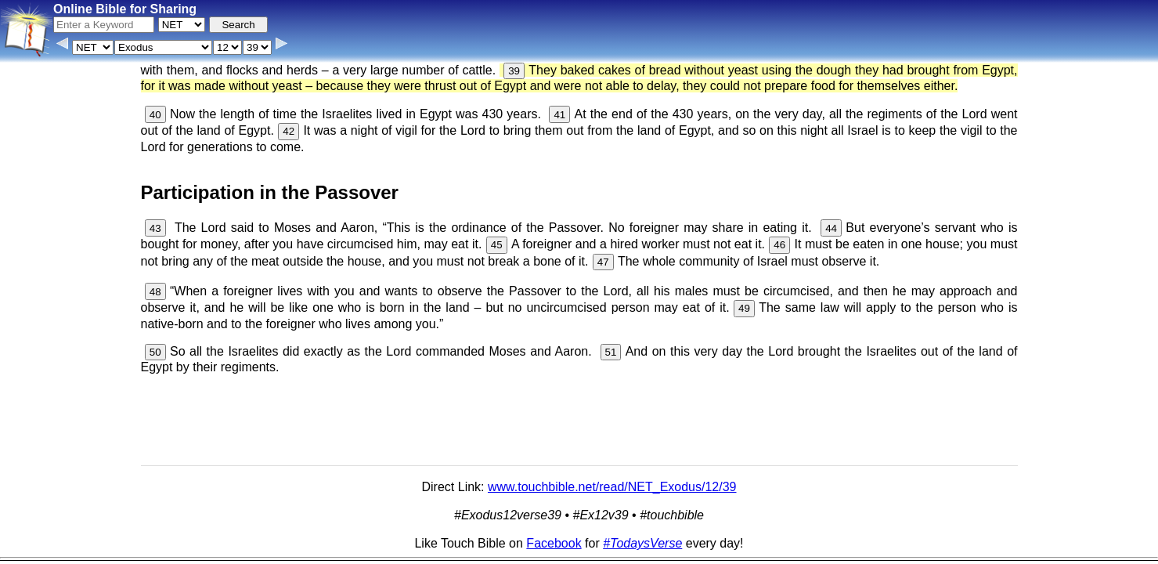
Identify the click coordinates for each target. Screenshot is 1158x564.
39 (514, 71)
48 (155, 292)
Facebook (553, 543)
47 (603, 262)
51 (611, 352)
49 (744, 308)
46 (779, 245)
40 (155, 115)
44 (831, 228)
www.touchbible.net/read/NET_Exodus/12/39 (612, 487)
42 (288, 131)
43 (155, 228)
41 (559, 115)
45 (497, 245)
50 (155, 352)
